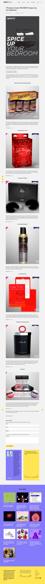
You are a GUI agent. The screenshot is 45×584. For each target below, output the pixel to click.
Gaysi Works (33, 2)
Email (7, 427)
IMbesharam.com (28, 75)
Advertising (37, 574)
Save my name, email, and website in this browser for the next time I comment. (18, 434)
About (38, 2)
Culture (23, 2)
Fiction (28, 2)
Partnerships (37, 573)
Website (7, 430)
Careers (36, 575)
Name (7, 423)
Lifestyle (19, 2)
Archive (36, 571)
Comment (8, 436)
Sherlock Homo (9, 478)
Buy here (11, 127)
